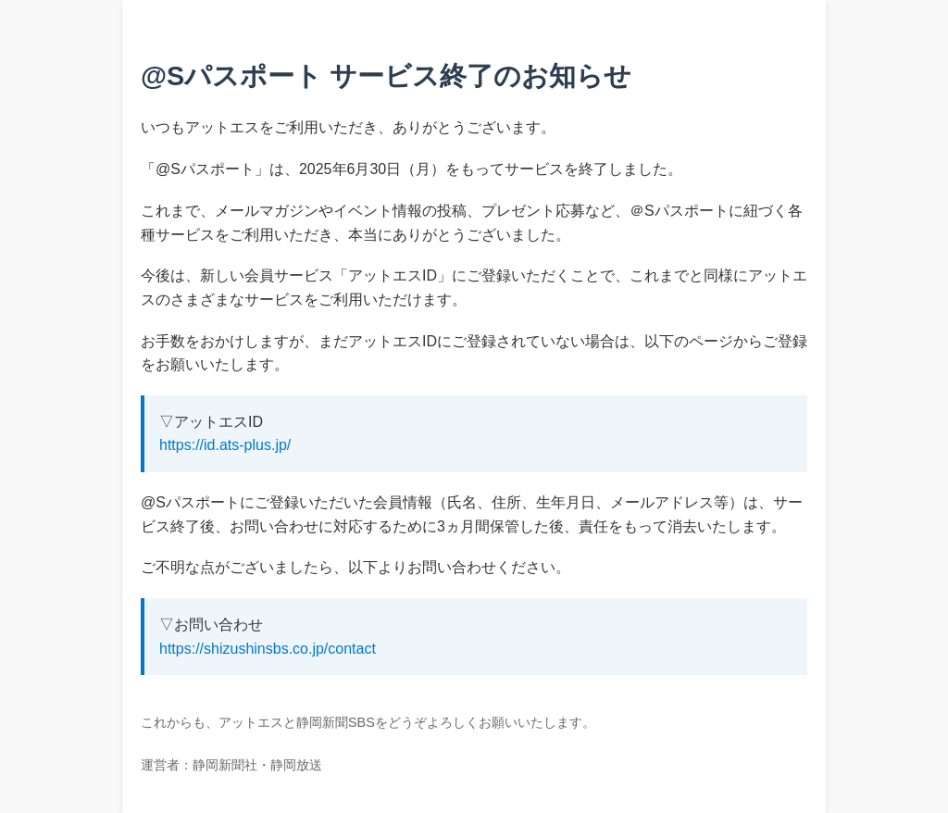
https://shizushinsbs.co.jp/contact (267, 649)
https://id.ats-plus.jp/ (225, 445)
